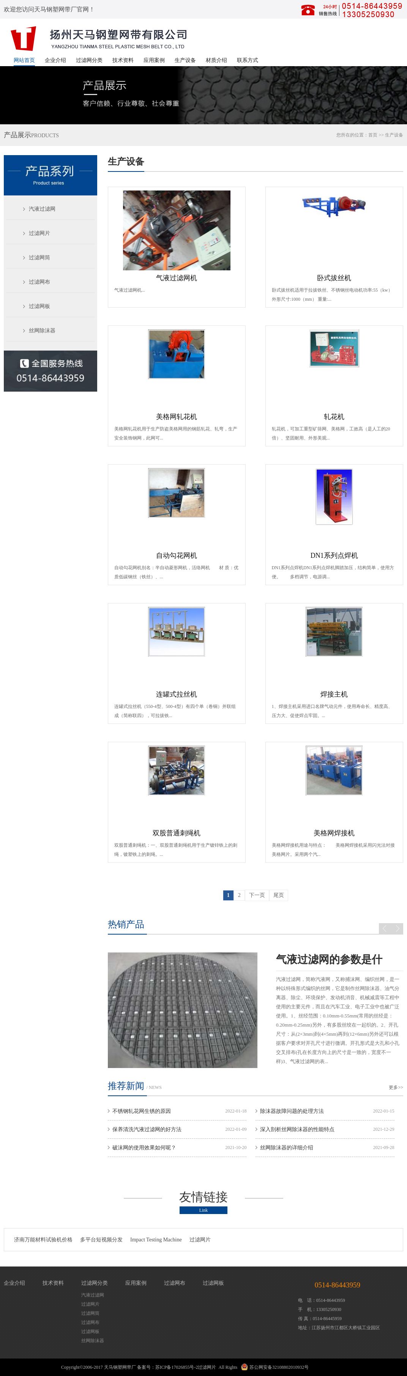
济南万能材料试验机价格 (43, 1240)
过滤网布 (39, 282)
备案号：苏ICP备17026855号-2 (167, 1367)
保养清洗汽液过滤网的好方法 (146, 1129)
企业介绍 (55, 60)
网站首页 (24, 60)
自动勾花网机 (176, 555)
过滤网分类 (89, 60)
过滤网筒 (39, 257)
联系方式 (247, 60)
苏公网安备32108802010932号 (279, 1367)
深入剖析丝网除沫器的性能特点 (297, 1129)
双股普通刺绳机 (176, 833)
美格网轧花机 (176, 417)
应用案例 (154, 60)
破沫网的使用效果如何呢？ (144, 1148)
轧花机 (334, 417)
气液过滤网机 (176, 278)
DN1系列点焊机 (334, 555)
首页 (372, 135)
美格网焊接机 (334, 833)
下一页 (257, 895)
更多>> (396, 1087)
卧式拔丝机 (334, 278)
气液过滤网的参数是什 (329, 959)
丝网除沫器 (42, 330)
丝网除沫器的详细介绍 (286, 1148)
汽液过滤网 (42, 209)
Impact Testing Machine (156, 1240)
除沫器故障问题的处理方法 (292, 1111)
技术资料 (123, 60)
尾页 (278, 895)
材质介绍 (216, 60)
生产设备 (185, 60)
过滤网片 (39, 233)
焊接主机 (334, 694)
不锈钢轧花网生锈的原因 (141, 1111)
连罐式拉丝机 (176, 694)
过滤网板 (39, 306)
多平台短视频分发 (101, 1240)
